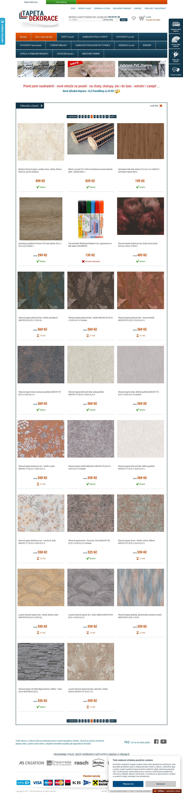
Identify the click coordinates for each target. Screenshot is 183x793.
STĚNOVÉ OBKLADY (58, 45)
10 (107, 116)
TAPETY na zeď (67, 36)
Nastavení (161, 784)
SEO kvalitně (37, 791)
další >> (113, 116)
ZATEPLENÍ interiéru (65, 53)
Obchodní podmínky (122, 8)
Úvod (73, 8)
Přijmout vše (128, 784)
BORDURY (147, 45)
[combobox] (111, 19)
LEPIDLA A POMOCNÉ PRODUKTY (34, 53)
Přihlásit (149, 8)
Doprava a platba (102, 8)
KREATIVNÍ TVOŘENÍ (91, 53)
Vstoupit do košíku (153, 19)
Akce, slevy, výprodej (43, 36)
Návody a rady (84, 8)
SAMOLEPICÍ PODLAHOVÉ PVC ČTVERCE (92, 45)
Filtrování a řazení (29, 105)
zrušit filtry (154, 105)
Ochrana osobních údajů (118, 791)
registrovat (160, 8)
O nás (132, 791)
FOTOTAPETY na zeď (125, 36)
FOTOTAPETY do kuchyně (30, 45)
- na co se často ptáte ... (138, 742)
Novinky (23, 36)
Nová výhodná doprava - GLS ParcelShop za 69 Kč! (88, 91)
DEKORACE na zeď (126, 45)
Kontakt (138, 8)
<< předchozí (72, 116)
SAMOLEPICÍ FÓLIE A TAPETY (95, 36)
